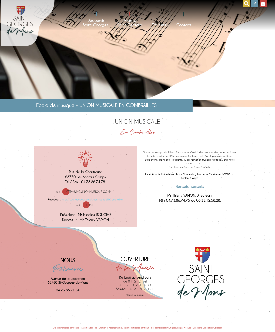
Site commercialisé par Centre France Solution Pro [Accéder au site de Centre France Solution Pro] (75, 328)
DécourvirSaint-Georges (95, 22)
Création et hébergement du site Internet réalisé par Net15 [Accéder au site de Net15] (124, 328)
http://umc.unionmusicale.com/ (88, 191)
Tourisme (159, 25)
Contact (183, 25)
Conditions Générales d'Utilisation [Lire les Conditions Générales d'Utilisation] (207, 328)
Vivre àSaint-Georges (130, 22)
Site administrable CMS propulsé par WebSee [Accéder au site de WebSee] (171, 328)
